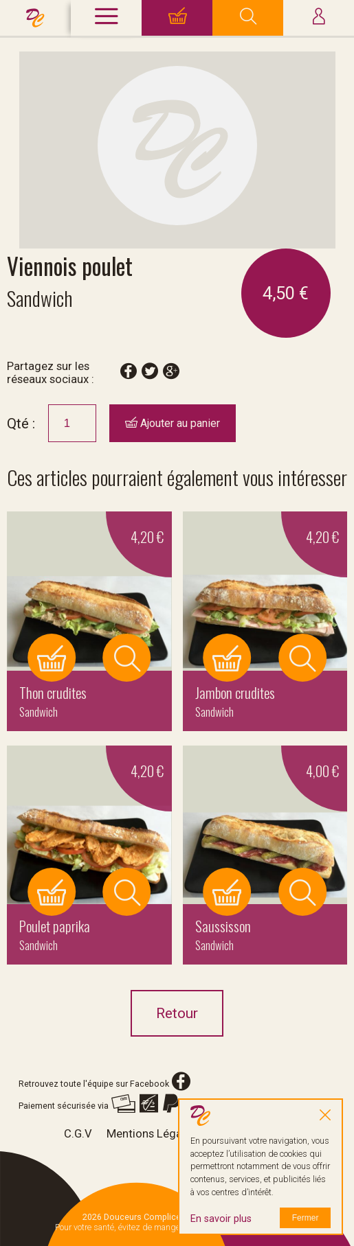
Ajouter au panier (172, 423)
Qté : (21, 423)
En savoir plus (221, 1219)
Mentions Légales (152, 1133)
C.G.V (78, 1133)
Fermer (305, 1218)
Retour (177, 1013)
